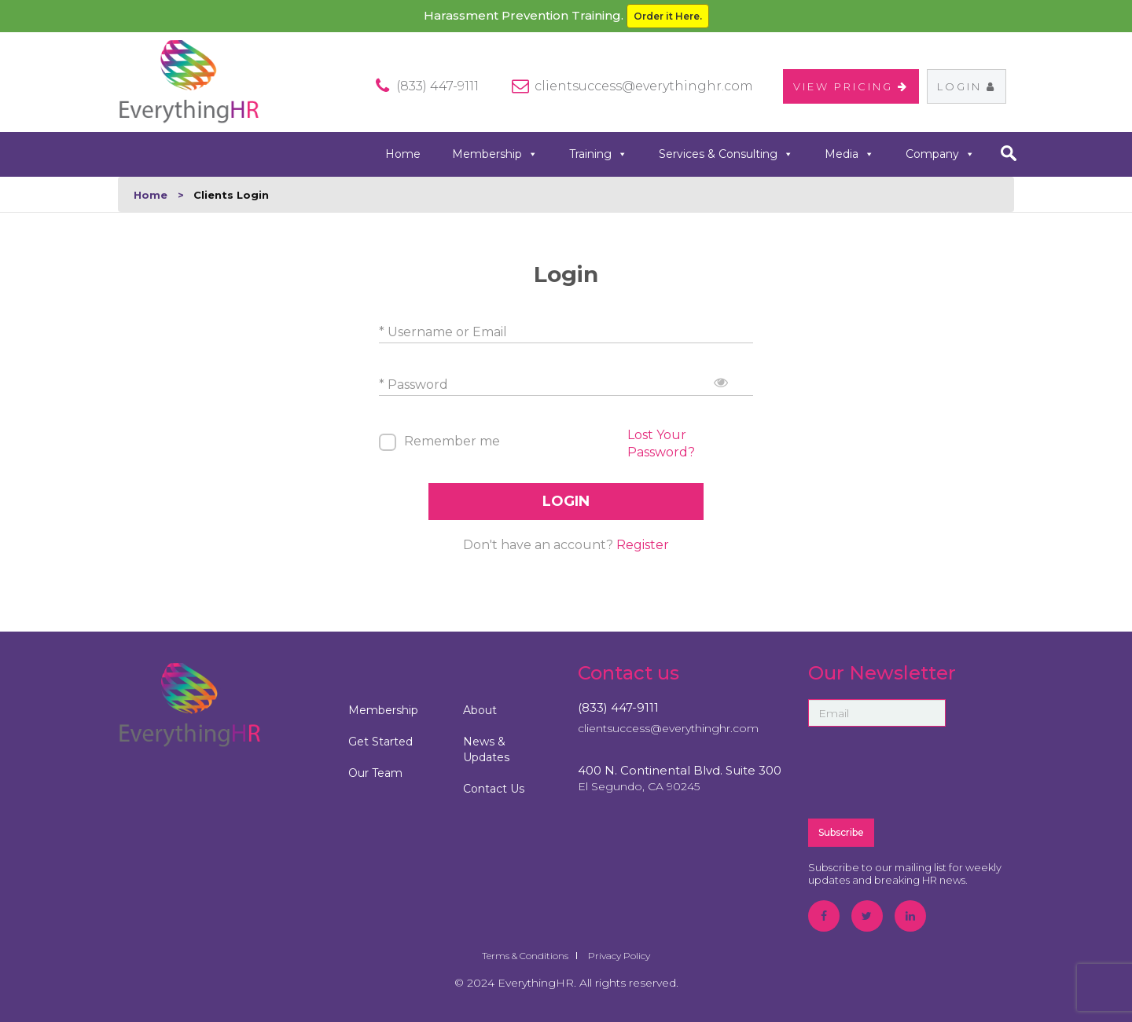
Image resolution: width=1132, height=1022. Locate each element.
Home (403, 154)
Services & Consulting (726, 154)
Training (598, 154)
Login (966, 86)
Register (642, 544)
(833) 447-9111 (618, 707)
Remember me (452, 441)
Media (849, 154)
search (1008, 153)
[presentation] (927, 771)
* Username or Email (443, 331)
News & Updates (486, 749)
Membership (495, 154)
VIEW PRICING (851, 86)
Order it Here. (668, 16)
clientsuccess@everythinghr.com (644, 86)
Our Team (375, 773)
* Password (413, 384)
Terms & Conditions (525, 956)
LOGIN (566, 501)
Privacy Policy (619, 956)
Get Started (380, 741)
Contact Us (493, 789)
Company (940, 154)
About (480, 710)
